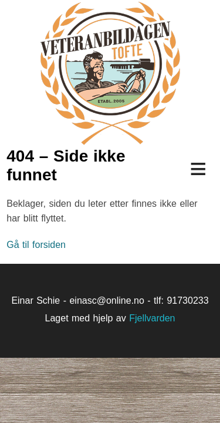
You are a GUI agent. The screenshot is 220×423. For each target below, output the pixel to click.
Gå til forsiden (36, 245)
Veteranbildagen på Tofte (110, 73)
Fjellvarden (152, 318)
